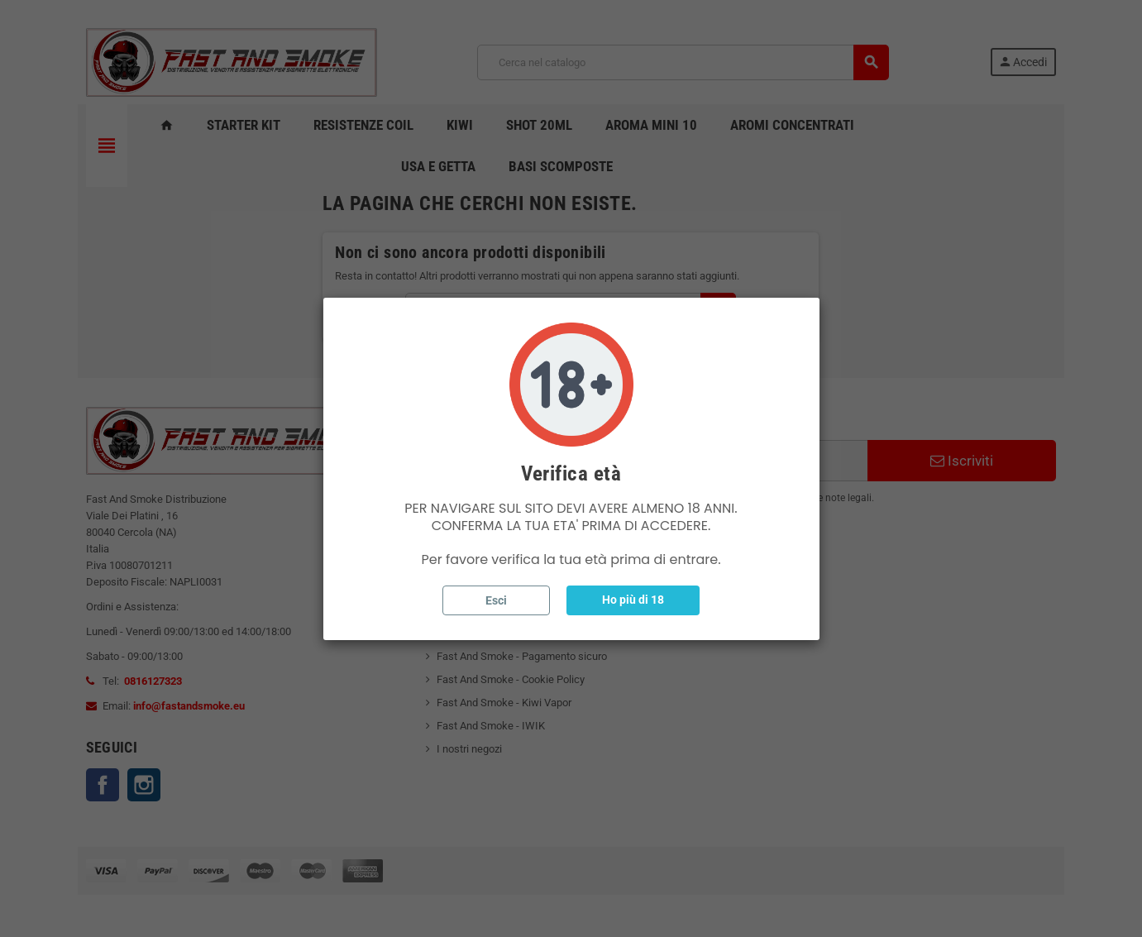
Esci (496, 600)
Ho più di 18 (633, 599)
